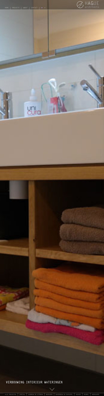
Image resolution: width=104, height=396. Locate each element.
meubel (86, 394)
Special (22, 394)
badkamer (49, 394)
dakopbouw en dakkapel (64, 394)
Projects (15, 8)
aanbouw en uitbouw (35, 394)
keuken (78, 394)
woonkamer (95, 394)
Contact (34, 8)
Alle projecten (10, 394)
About (25, 8)
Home (7, 8)
